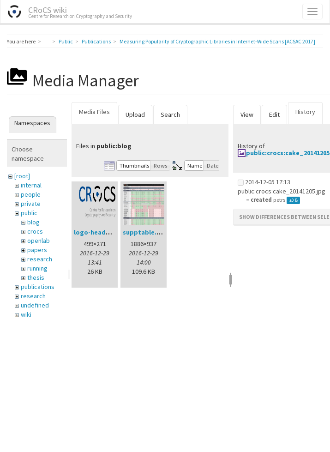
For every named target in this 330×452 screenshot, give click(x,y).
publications (37, 287)
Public (66, 41)
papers (37, 250)
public (29, 213)
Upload (135, 114)
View (246, 114)
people (31, 194)
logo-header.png (100, 232)
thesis (35, 277)
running (37, 268)
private (31, 203)
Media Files (94, 112)
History (305, 112)
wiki (26, 314)
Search (170, 114)
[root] (22, 176)
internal (31, 185)
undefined (35, 305)
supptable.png (145, 232)
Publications (96, 41)
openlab (38, 240)
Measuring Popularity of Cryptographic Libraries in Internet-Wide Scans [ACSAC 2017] (217, 41)
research (39, 259)
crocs (35, 231)
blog (33, 222)
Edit (274, 114)
